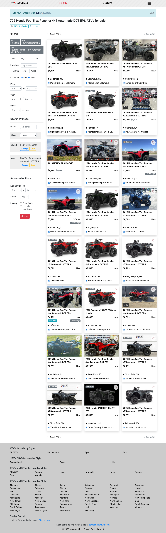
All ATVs (14, 452)
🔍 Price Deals (19, 26)
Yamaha (39, 475)
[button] (87, 50)
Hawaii (138, 488)
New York (64, 501)
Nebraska (89, 498)
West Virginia (41, 510)
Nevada (113, 498)
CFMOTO (14, 472)
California (114, 485)
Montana (64, 498)
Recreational (53, 452)
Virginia (138, 507)
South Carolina (142, 504)
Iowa (87, 491)
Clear (33, 148)
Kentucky (139, 491)
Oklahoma (14, 504)
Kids (125, 452)
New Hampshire (142, 498)
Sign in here (44, 520)
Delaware (39, 488)
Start (152, 13)
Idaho (12, 491)
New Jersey (15, 501)
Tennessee (40, 507)
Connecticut (15, 488)
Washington (15, 510)
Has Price (27, 209)
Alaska (38, 485)
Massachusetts (92, 494)
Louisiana (14, 494)
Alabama (14, 485)
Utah (87, 507)
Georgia (88, 488)
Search (24, 216)
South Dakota (16, 507)
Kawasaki (89, 472)
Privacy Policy (90, 529)
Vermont (114, 507)
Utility (112, 462)
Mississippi (15, 498)
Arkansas (89, 485)
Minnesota (140, 494)
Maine (38, 494)
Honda (63, 472)
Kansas (113, 491)
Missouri (39, 498)
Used (33, 77)
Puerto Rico (90, 504)
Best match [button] (150, 34)
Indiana (63, 491)
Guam (113, 488)
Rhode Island (116, 504)
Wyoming (89, 510)
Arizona (63, 485)
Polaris (138, 472)
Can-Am (38, 472)
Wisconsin (65, 510)
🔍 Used (34, 26)
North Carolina (92, 501)
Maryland (64, 494)
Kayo (112, 472)
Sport (87, 452)
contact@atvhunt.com (99, 525)
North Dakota (116, 501)
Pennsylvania (66, 504)
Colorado (139, 485)
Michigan (114, 494)
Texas (62, 507)
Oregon (38, 504)
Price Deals (28, 203)
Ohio (137, 501)
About (101, 529)
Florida (63, 488)
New (25, 77)
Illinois (38, 491)
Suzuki (13, 475)
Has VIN (26, 206)
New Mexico (41, 501)
